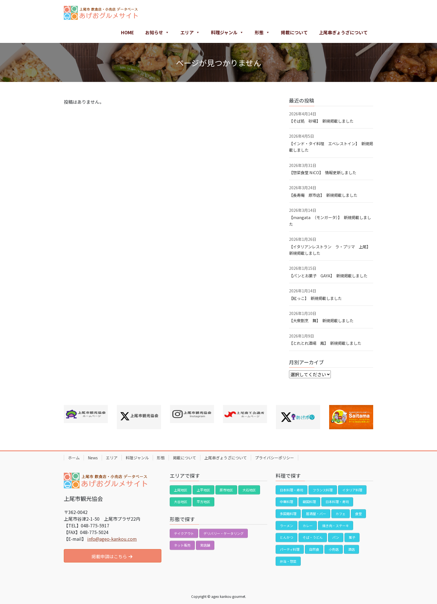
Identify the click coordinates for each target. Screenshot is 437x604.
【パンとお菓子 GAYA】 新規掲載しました (328, 275)
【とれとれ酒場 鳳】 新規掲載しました (325, 343)
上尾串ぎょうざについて (343, 32)
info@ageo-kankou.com (112, 538)
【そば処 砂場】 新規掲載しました (321, 121)
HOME (127, 32)
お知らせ (157, 32)
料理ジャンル (227, 32)
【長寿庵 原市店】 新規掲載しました (323, 195)
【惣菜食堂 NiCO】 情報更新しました (322, 172)
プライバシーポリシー (274, 457)
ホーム (74, 457)
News (93, 457)
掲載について (294, 32)
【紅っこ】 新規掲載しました (315, 298)
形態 (262, 32)
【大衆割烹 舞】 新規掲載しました (321, 320)
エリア (190, 32)
